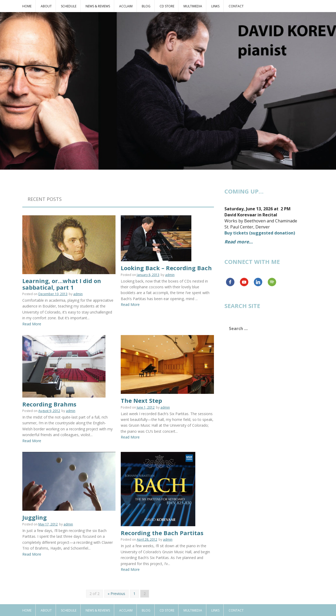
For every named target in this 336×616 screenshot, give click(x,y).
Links (215, 6)
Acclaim (126, 6)
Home (27, 6)
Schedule (68, 6)
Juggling (34, 514)
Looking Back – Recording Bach (166, 261)
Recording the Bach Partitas (162, 521)
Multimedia (192, 6)
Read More (31, 323)
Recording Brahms (49, 401)
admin (78, 294)
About (46, 6)
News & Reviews (98, 6)
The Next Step (141, 400)
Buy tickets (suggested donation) (259, 233)
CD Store (167, 6)
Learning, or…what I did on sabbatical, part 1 (61, 284)
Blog (146, 6)
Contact (236, 6)
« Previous (116, 581)
